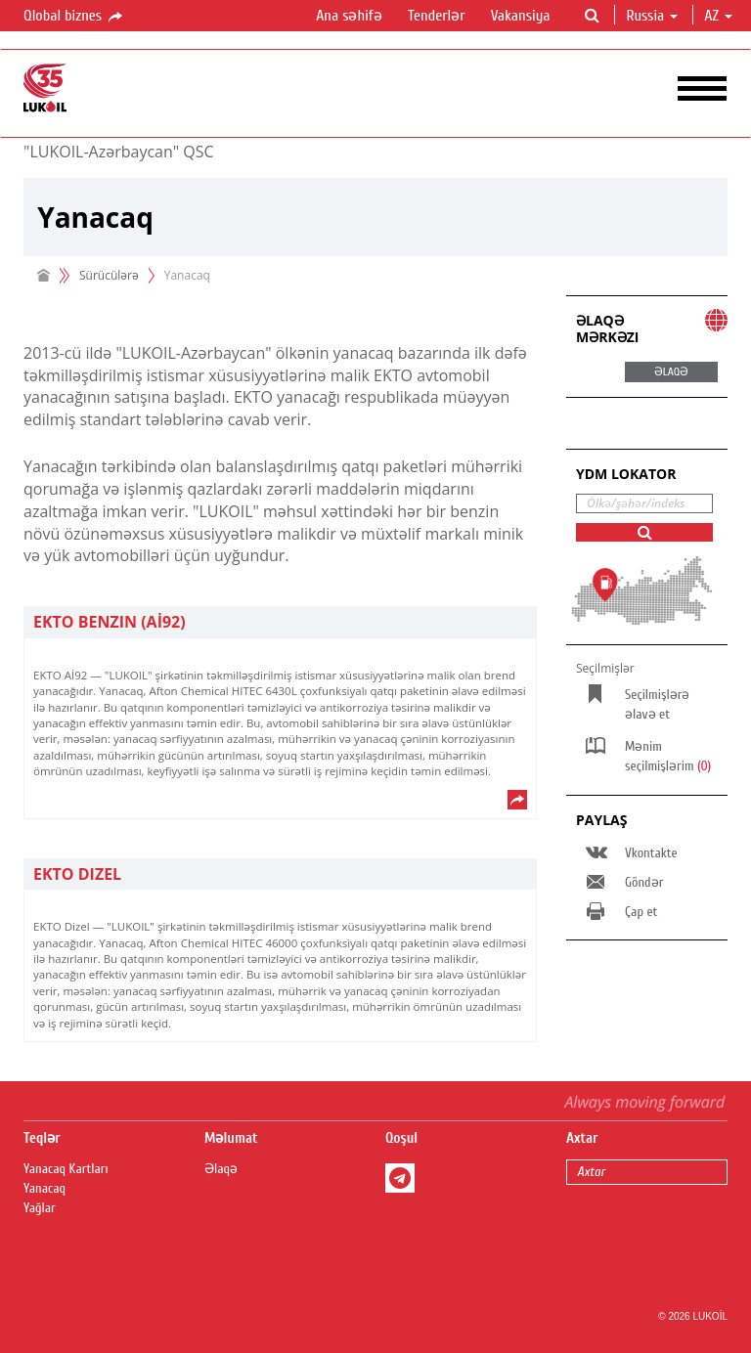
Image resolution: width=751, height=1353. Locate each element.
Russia (652, 15)
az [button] (718, 15)
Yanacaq (44, 1188)
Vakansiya (521, 15)
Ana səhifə (349, 15)
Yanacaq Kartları (66, 1168)
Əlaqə (221, 1168)
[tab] (280, 622)
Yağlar (39, 1208)
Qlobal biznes (74, 16)
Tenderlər (436, 15)
